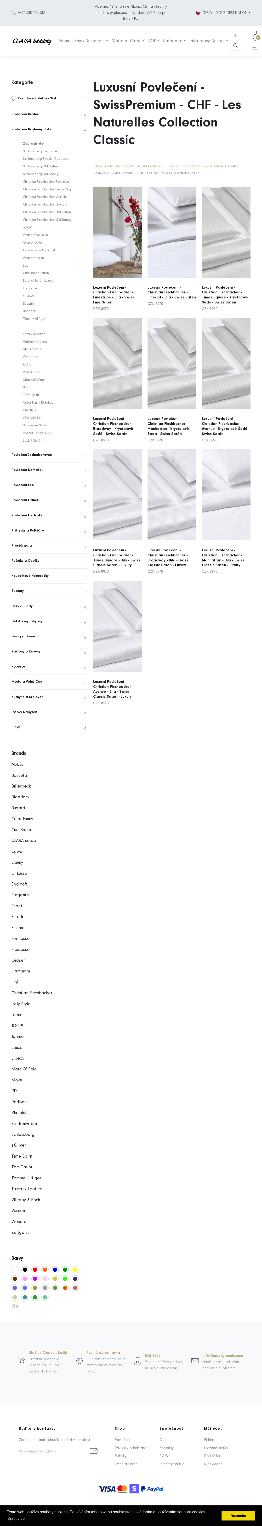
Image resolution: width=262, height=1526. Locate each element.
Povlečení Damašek (27, 470)
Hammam (20, 971)
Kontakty (166, 1448)
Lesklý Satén (32, 441)
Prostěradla (21, 546)
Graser (18, 960)
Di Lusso (19, 873)
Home (65, 41)
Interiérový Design (207, 41)
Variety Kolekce (35, 342)
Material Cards (126, 41)
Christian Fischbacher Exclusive (46, 182)
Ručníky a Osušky (25, 561)
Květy (27, 364)
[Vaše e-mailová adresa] (53, 1452)
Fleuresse (20, 950)
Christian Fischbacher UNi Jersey (47, 220)
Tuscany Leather (27, 1189)
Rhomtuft (19, 1113)
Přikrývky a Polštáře (27, 530)
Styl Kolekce (32, 349)
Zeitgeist (20, 1232)
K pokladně (213, 1464)
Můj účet (152, 1356)
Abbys (17, 764)
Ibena (17, 1015)
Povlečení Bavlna (25, 114)
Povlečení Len (22, 485)
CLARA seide (23, 841)
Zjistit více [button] (16, 1518)
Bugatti (28, 304)
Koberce (18, 667)
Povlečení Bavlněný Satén (32, 129)
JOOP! (28, 227)
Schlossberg (22, 1134)
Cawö (16, 852)
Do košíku (212, 1456)
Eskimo (17, 928)
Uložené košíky (216, 1448)
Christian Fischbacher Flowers (45, 204)
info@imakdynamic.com (222, 1356)
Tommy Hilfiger (34, 319)
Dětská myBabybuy (26, 621)
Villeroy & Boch (25, 1200)
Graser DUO (32, 243)
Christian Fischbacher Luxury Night (48, 189)
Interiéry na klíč (171, 1464)
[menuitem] (49, 99)
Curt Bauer (21, 830)
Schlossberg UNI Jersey (41, 174)
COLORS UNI (32, 418)
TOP (152, 41)
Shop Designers (89, 41)
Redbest (19, 1102)
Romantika (31, 372)
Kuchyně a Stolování (28, 697)
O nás (164, 1440)
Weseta (19, 1222)
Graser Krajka (33, 258)
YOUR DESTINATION (231, 13)
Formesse (20, 939)
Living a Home (23, 636)
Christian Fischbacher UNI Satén (47, 212)
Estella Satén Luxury (38, 281)
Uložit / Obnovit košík (48, 1353)
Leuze (17, 1048)
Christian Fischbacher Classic (45, 197)
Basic (27, 387)
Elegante (30, 288)
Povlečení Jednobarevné (31, 455)
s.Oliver (28, 296)
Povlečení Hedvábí (26, 515)
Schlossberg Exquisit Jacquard (46, 159)
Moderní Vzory (34, 380)
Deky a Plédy (22, 606)
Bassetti (29, 311)
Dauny (17, 862)
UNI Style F (31, 410)
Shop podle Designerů (112, 166)
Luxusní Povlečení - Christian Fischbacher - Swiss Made (179, 166)
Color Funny (22, 819)
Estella (18, 917)
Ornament (30, 357)
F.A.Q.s (165, 1456)
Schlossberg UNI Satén (40, 166)
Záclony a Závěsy (25, 651)
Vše (14, 1306)
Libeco (17, 1058)
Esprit (27, 266)
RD (14, 1091)
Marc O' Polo (24, 1069)
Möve (16, 1080)
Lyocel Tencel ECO (37, 433)
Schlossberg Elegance (40, 151)
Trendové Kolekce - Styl (37, 98)
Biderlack (20, 797)
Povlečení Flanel (24, 500)
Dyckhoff (19, 884)
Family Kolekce (34, 334)
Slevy (15, 727)
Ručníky (120, 1456)
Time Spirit (31, 395)
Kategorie (172, 41)
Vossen (18, 1211)
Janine (17, 1036)
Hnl (14, 982)
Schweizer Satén (35, 425)
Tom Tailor (21, 1167)
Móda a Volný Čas (26, 682)
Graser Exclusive (35, 235)
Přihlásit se (213, 1440)
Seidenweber (24, 1124)
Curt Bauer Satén (36, 273)
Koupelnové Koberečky (30, 576)
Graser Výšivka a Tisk (39, 250)
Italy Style (21, 1004)
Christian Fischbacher (31, 993)
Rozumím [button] (238, 1516)
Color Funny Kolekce (38, 403)
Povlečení (122, 1440)
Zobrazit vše (33, 144)
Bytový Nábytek (24, 712)
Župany (17, 591)
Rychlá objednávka (103, 1353)
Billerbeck (21, 786)
